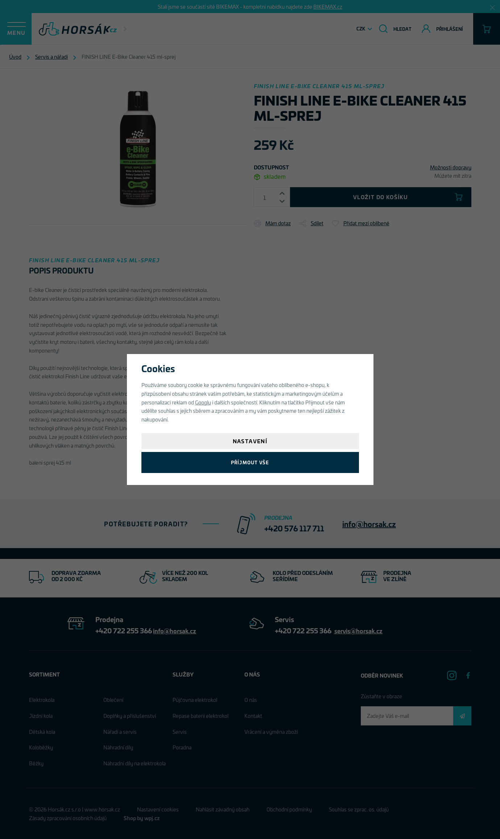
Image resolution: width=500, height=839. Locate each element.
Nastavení (250, 441)
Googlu (203, 402)
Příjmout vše (250, 462)
